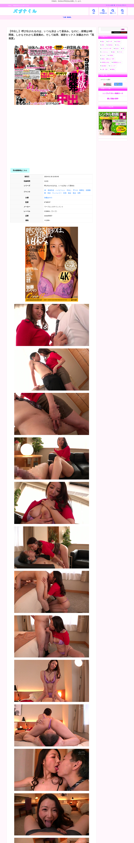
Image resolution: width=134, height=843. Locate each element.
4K (45, 190)
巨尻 (64, 193)
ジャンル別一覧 (111, 5)
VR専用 (111, 55)
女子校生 (118, 41)
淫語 (49, 193)
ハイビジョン (60, 190)
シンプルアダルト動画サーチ (112, 93)
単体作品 (51, 190)
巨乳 (103, 45)
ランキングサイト (121, 5)
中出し (69, 190)
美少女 (117, 48)
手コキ (75, 190)
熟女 (74, 193)
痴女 (69, 193)
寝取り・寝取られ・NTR (108, 59)
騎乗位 (81, 190)
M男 (79, 193)
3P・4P (110, 41)
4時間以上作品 (105, 62)
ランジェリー (57, 193)
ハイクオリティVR (106, 48)
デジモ (120, 52)
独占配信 (104, 66)
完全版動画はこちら (20, 170)
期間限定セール (117, 62)
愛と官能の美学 (112, 98)
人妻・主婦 (104, 69)
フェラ (103, 55)
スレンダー (113, 66)
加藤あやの (48, 197)
